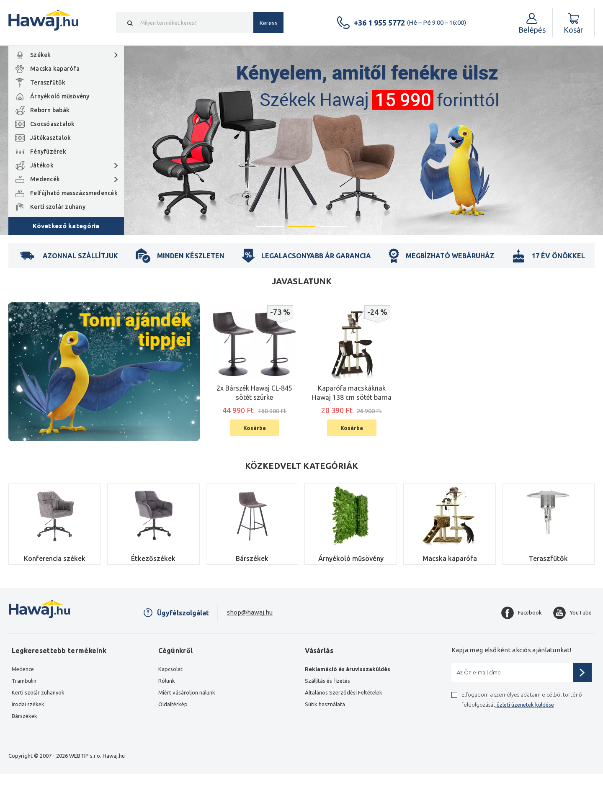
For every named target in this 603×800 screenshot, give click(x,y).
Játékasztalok (50, 137)
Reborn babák (50, 110)
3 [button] (333, 226)
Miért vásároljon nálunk (186, 692)
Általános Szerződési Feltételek (343, 692)
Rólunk (166, 681)
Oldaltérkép (173, 704)
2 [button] (301, 226)
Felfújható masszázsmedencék (74, 193)
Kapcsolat (170, 669)
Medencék (45, 179)
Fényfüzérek (48, 151)
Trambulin (24, 681)
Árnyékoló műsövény (60, 96)
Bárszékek (252, 558)
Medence (23, 669)
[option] (301, 140)
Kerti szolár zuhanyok (38, 692)
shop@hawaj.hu (250, 612)
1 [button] (270, 226)
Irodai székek (28, 704)
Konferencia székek (54, 558)
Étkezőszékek (153, 558)
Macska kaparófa (55, 68)
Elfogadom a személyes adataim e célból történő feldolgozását (521, 699)
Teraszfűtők (47, 82)
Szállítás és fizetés (327, 681)
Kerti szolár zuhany (57, 206)
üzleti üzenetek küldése (524, 704)
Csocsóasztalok (52, 124)
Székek (40, 54)
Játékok (42, 165)
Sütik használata (325, 704)
